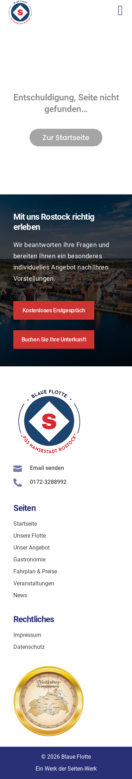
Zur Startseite (66, 137)
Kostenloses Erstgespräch (54, 310)
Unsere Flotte (29, 535)
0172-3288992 (48, 482)
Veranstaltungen (33, 583)
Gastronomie (29, 559)
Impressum (27, 635)
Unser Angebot (31, 547)
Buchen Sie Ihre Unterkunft (53, 339)
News (20, 595)
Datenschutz (29, 647)
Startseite (25, 523)
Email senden (47, 468)
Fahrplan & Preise (35, 571)
